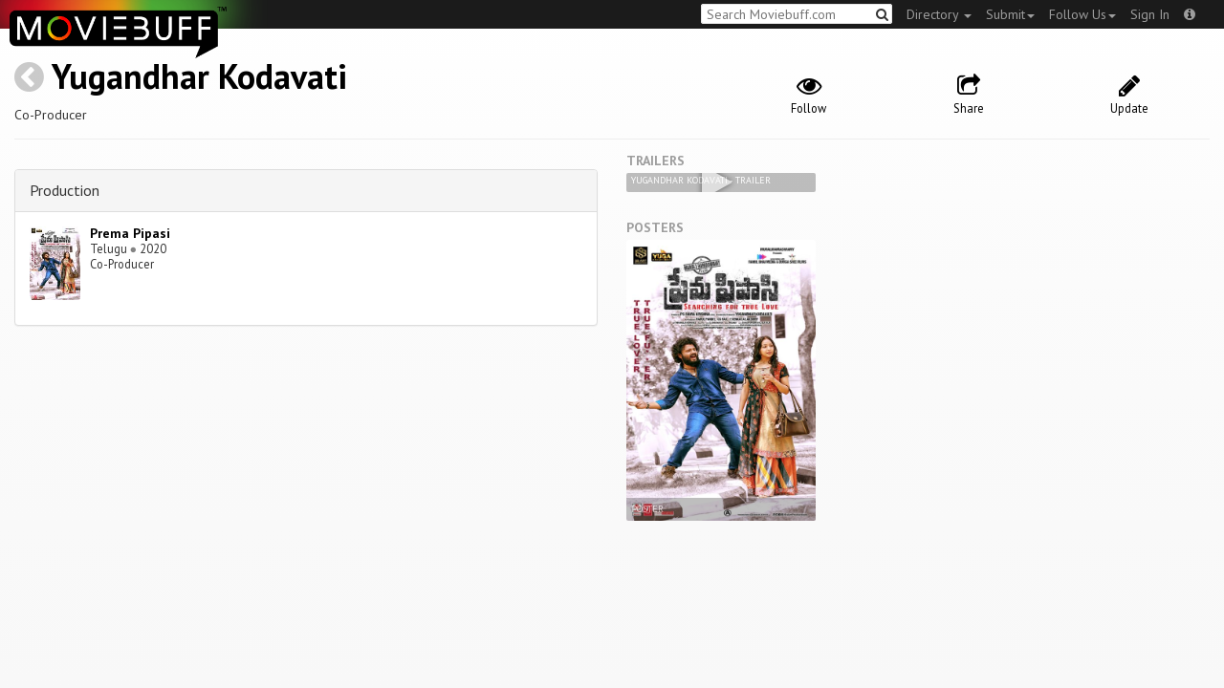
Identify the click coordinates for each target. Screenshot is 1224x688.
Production (64, 190)
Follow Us (1082, 14)
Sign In (1149, 14)
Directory (939, 14)
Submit (1010, 14)
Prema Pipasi (130, 233)
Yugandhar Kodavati (199, 76)
